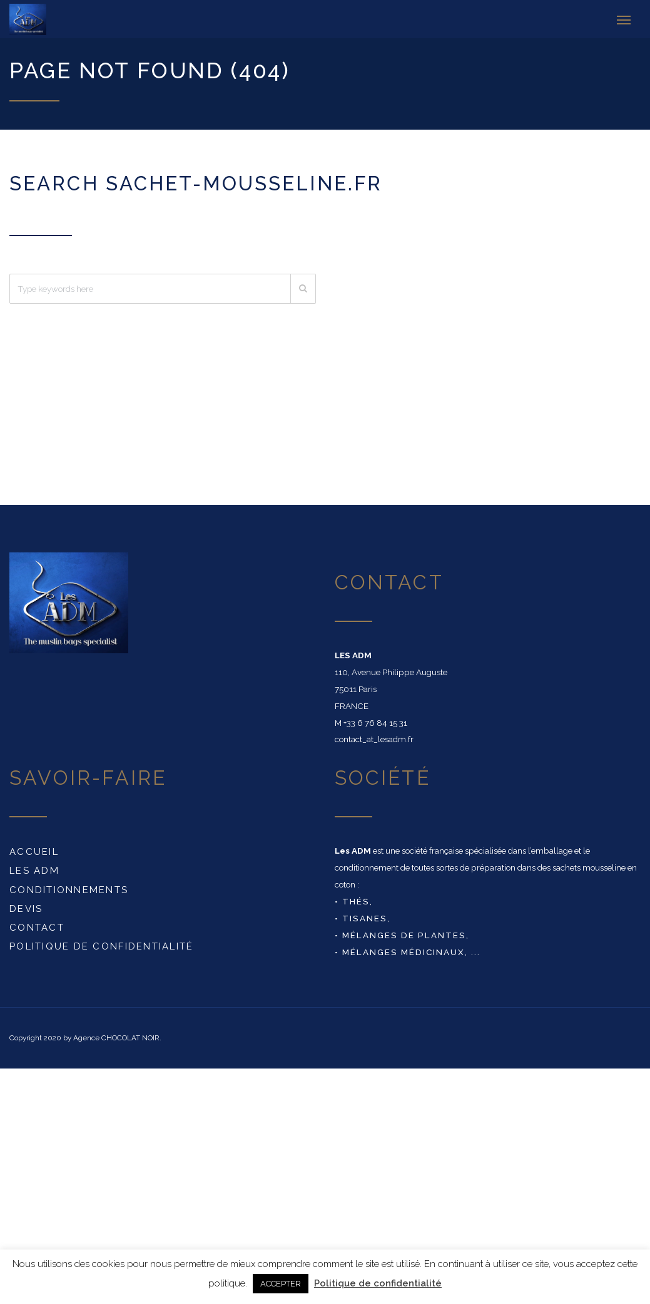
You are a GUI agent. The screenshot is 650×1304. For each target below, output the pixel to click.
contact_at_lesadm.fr (374, 738)
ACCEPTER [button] (280, 1283)
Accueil (34, 851)
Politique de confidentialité (101, 945)
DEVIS (26, 908)
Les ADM (34, 870)
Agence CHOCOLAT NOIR (116, 1037)
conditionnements (68, 888)
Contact (36, 927)
